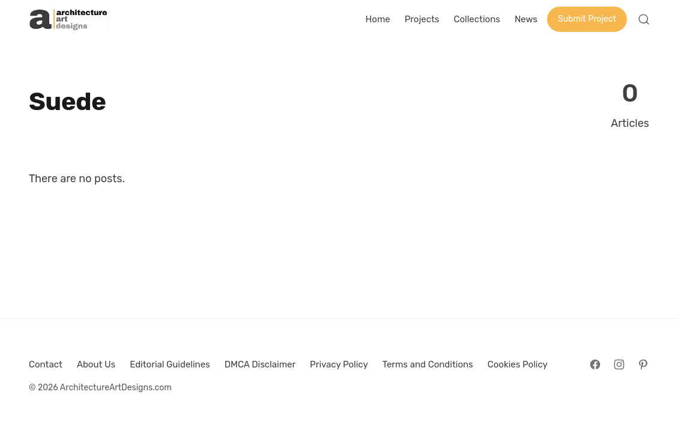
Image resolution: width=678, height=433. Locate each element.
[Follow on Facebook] (595, 364)
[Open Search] (644, 19)
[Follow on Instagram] (619, 364)
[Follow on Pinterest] (643, 364)
